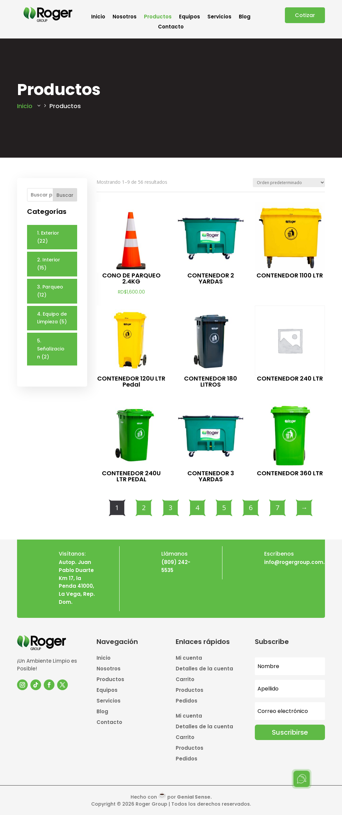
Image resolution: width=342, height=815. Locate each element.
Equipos (189, 17)
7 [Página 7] (277, 507)
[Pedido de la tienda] (289, 182)
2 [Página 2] (144, 507)
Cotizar (305, 15)
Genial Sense (193, 797)
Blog (244, 17)
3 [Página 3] (170, 507)
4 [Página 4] (197, 507)
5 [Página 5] (224, 507)
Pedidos (186, 701)
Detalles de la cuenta (204, 669)
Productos (158, 17)
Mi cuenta (189, 658)
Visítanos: (72, 554)
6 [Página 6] (250, 507)
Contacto (171, 27)
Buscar (64, 195)
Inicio (98, 17)
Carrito (185, 680)
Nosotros (125, 17)
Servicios (219, 17)
